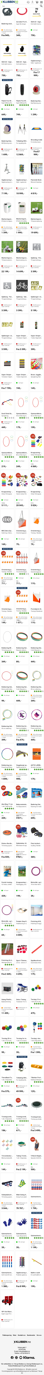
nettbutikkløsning (20, 1371)
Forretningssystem (7, 1371)
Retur (14, 1335)
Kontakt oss (22, 1335)
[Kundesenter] (28, 2)
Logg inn (32, 2)
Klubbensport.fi (18, 1366)
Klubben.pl (32, 1366)
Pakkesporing (7, 1335)
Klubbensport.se (37, 1364)
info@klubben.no (24, 1351)
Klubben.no (22, 1364)
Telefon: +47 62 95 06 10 (22, 1353)
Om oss (39, 1335)
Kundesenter (31, 1335)
